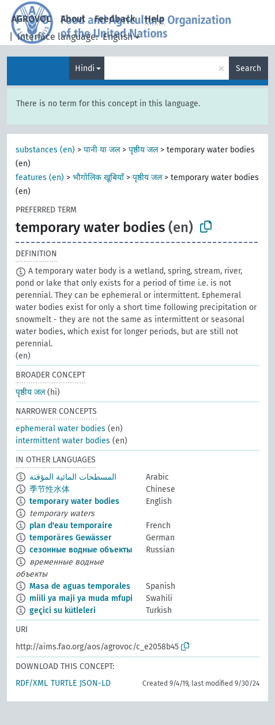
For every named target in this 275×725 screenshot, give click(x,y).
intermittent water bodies (63, 441)
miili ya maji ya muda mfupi (81, 598)
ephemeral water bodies (61, 428)
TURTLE (64, 683)
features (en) (40, 177)
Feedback (115, 18)
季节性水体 (49, 489)
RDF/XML (32, 683)
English (118, 36)
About (73, 18)
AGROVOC (31, 18)
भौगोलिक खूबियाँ (98, 177)
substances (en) (45, 150)
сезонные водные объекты (80, 550)
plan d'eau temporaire (70, 525)
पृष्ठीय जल (143, 150)
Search (248, 68)
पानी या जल (102, 150)
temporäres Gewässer (70, 538)
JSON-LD (95, 683)
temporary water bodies (74, 501)
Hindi (85, 68)
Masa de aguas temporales (79, 586)
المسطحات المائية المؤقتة (72, 477)
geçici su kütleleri (62, 610)
